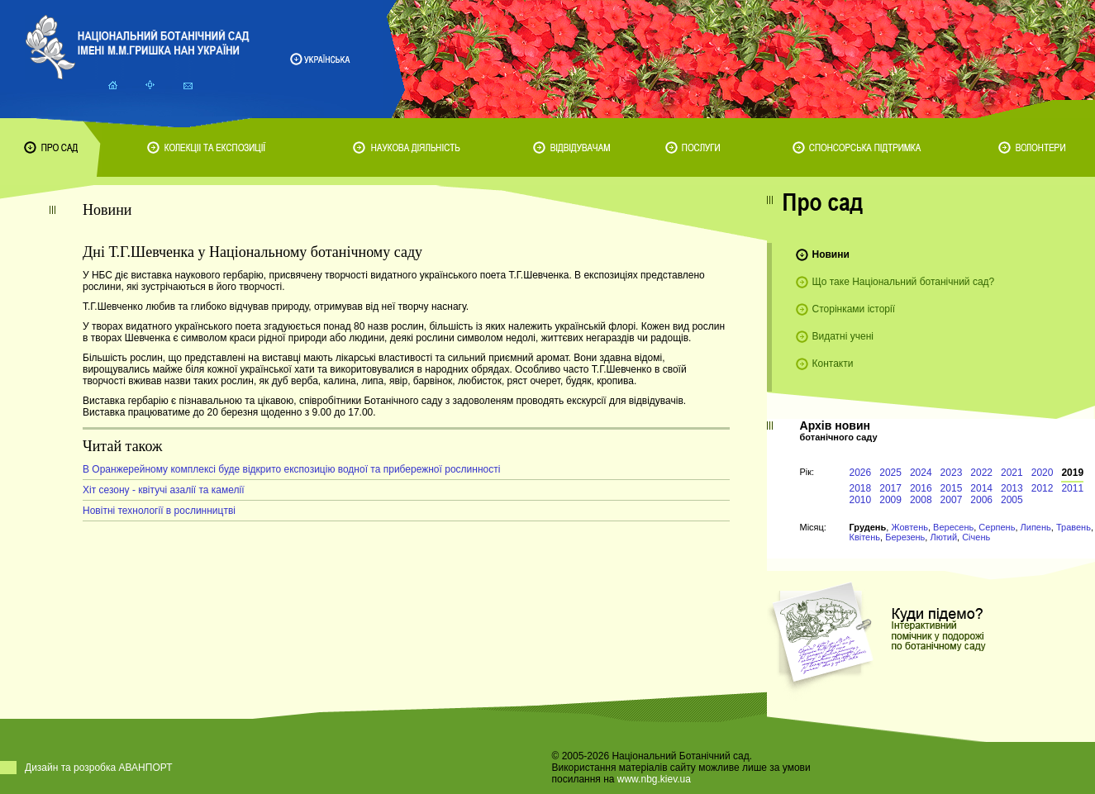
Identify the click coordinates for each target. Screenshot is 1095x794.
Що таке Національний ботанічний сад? (903, 282)
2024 (921, 472)
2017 (890, 488)
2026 (861, 472)
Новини (831, 254)
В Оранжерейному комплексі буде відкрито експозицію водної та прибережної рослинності (291, 469)
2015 (951, 488)
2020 (1042, 472)
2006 (981, 500)
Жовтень (909, 527)
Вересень (953, 527)
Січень (976, 537)
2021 (1012, 472)
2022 (981, 472)
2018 (861, 488)
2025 (890, 472)
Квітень (865, 537)
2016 (921, 488)
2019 (1072, 472)
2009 (890, 500)
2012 (1042, 488)
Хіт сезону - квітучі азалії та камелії (164, 490)
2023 (951, 472)
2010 (861, 500)
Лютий (943, 537)
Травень (1073, 527)
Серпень (996, 527)
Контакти (833, 363)
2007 (951, 500)
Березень (905, 537)
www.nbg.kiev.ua (654, 779)
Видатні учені (843, 336)
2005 (1012, 500)
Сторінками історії (854, 309)
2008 (921, 500)
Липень (1036, 527)
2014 (981, 488)
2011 (1072, 488)
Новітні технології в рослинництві (159, 510)
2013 (1012, 488)
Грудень (868, 527)
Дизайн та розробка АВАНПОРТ (99, 767)
